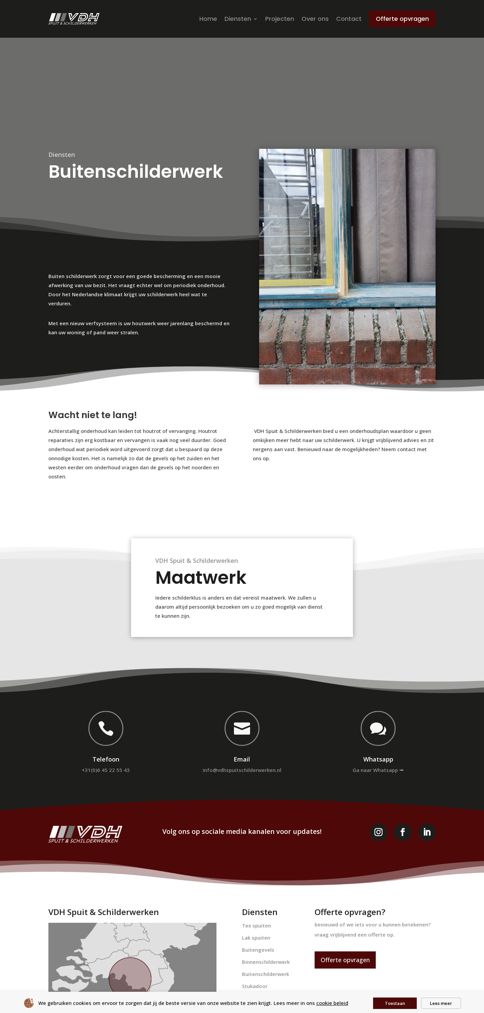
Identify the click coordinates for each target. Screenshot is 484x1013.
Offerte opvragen (345, 960)
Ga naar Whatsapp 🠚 (378, 770)
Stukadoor (255, 986)
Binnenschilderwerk (266, 961)
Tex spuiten (256, 925)
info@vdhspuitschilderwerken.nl (242, 770)
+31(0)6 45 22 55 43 (106, 770)
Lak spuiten (256, 937)
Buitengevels (258, 949)
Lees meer (441, 1003)
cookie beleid (332, 1003)
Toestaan (395, 1003)
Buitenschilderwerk (265, 974)
